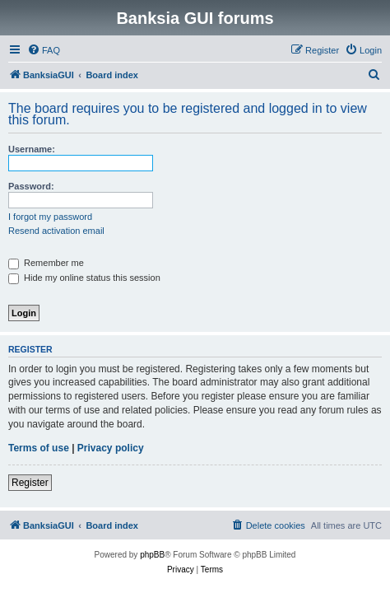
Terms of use (38, 448)
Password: (31, 186)
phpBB (152, 554)
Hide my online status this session (84, 277)
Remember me (46, 263)
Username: (31, 149)
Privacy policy (110, 448)
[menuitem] (43, 50)
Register (30, 482)
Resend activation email (56, 231)
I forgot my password (50, 217)
